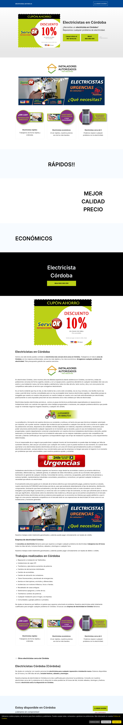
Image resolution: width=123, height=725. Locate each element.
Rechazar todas (106, 722)
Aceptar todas (116, 722)
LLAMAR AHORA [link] (100, 708)
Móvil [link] (89, 38)
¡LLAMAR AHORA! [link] (100, 4)
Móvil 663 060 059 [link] (61, 283)
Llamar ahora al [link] (71, 38)
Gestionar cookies (94, 722)
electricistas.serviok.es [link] (23, 4)
